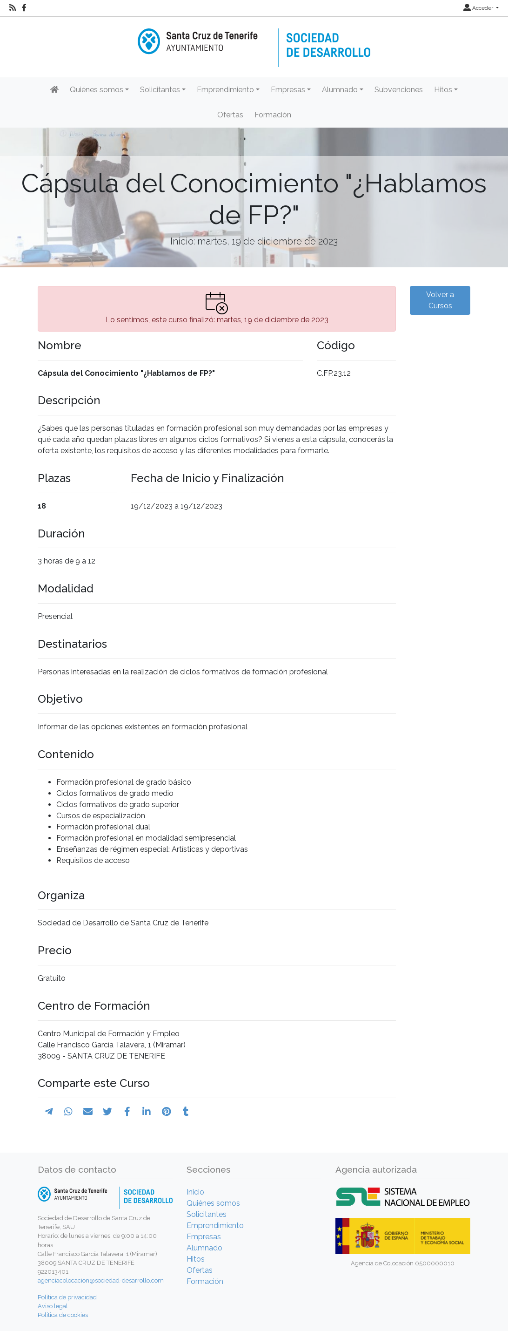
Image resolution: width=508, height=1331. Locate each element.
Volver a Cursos (440, 300)
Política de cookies (63, 1314)
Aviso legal (53, 1306)
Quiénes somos (213, 1203)
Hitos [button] (443, 89)
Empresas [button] (288, 89)
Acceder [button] (479, 8)
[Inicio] (254, 41)
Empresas (204, 1236)
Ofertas (230, 114)
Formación (272, 114)
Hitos (196, 1259)
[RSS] (12, 8)
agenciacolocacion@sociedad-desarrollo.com (101, 1280)
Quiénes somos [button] (96, 89)
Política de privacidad (67, 1297)
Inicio (195, 1192)
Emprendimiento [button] (225, 89)
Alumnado (204, 1247)
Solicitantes (207, 1214)
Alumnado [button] (340, 89)
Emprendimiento (215, 1225)
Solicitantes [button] (160, 89)
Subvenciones (398, 89)
